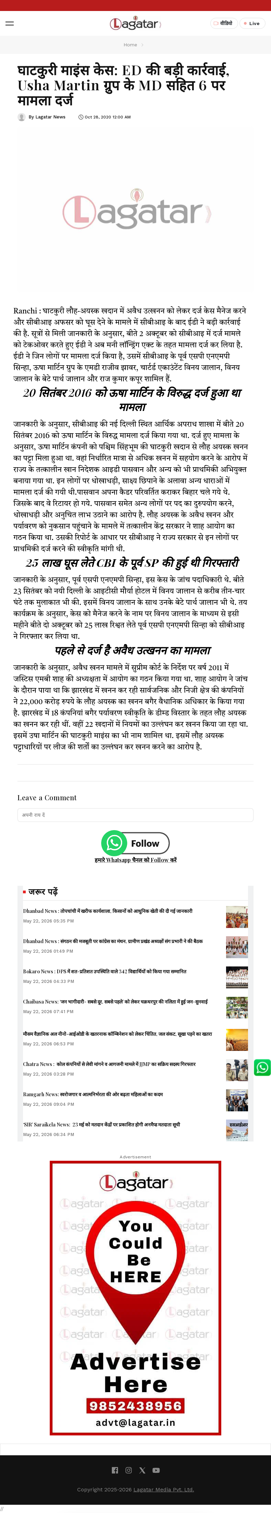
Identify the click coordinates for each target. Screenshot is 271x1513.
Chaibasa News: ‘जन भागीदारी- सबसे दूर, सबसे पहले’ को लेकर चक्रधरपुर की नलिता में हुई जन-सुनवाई (115, 1001)
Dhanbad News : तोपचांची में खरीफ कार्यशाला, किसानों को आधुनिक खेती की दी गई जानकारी (107, 911)
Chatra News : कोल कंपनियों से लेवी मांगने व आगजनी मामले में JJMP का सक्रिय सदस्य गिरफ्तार (109, 1064)
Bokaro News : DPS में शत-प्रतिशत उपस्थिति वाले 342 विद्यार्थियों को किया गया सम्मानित (104, 971)
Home (130, 44)
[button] (9, 23)
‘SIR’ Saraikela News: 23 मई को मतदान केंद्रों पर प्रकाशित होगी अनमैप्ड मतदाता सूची (101, 1124)
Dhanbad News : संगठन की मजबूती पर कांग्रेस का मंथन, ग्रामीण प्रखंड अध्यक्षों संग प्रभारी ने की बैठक (113, 941)
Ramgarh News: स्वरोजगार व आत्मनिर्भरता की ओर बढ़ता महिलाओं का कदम (93, 1094)
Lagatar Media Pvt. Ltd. (163, 1489)
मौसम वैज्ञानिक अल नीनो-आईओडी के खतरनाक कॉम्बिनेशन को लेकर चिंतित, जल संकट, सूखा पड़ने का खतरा (117, 1034)
